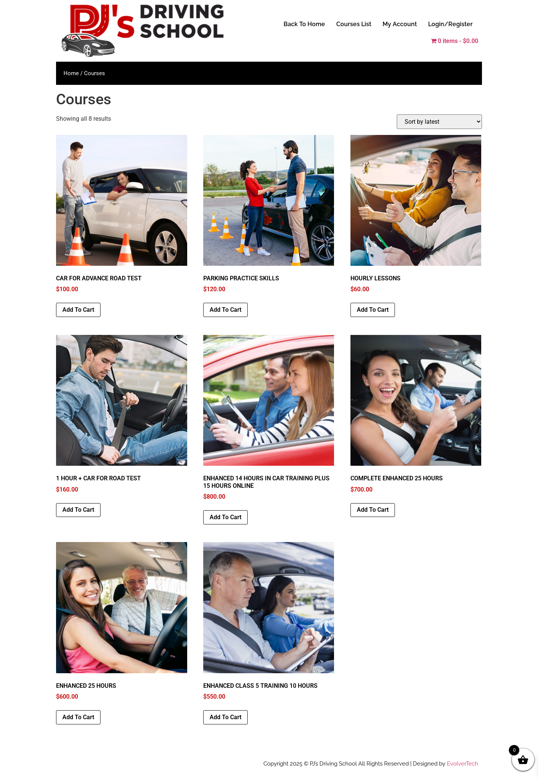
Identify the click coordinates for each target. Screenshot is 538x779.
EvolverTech (462, 763)
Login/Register (450, 24)
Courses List (353, 24)
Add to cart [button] (78, 309)
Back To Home (304, 24)
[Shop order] (439, 121)
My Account (400, 24)
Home (71, 73)
